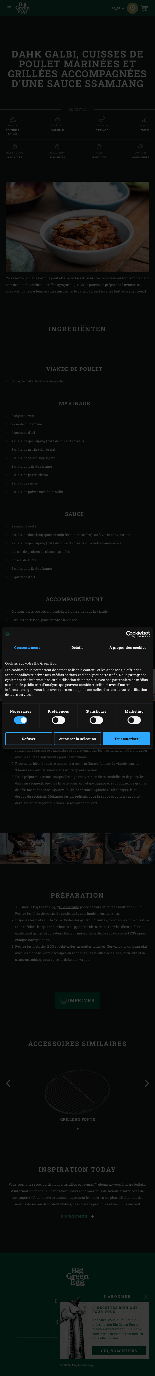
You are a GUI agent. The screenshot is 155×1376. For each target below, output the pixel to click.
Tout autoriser (126, 738)
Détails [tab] (78, 647)
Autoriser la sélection (77, 738)
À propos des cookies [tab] (128, 647)
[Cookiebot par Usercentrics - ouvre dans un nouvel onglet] (129, 634)
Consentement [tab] (27, 647)
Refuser (29, 738)
